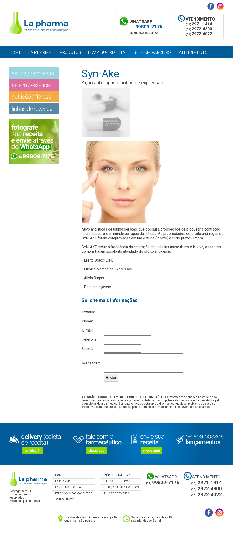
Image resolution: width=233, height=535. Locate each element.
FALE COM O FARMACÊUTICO (72, 493)
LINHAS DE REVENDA (115, 493)
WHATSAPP (166, 476)
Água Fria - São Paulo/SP (80, 520)
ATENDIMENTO (63, 499)
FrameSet (34, 501)
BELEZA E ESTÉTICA (114, 481)
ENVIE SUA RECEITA (66, 487)
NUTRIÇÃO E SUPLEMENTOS (119, 487)
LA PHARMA (61, 481)
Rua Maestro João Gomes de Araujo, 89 (90, 517)
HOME (57, 475)
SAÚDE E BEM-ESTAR (115, 475)
